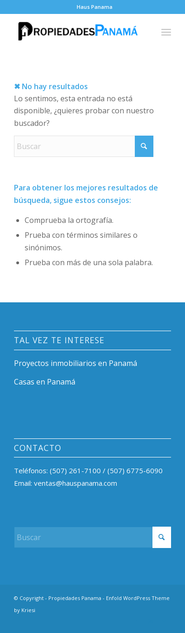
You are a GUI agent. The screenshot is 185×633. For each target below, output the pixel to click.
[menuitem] (94, 7)
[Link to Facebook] (136, 621)
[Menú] (166, 32)
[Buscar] (83, 146)
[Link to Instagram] (150, 621)
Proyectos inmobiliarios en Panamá (75, 363)
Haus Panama (94, 6)
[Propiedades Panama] (77, 32)
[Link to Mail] (164, 621)
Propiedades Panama (74, 597)
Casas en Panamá (44, 382)
